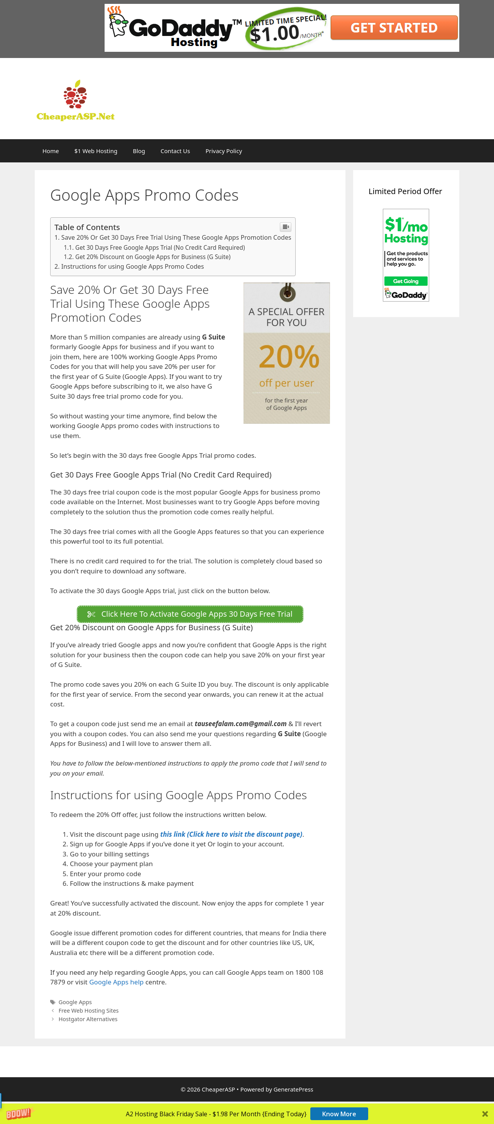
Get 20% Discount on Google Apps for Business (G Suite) (152, 257)
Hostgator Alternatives (88, 1021)
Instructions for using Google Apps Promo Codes (132, 266)
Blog (139, 151)
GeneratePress (293, 1091)
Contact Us (175, 151)
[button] (247, 1114)
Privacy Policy (223, 151)
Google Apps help (117, 983)
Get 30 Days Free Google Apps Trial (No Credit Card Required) (160, 247)
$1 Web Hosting (95, 151)
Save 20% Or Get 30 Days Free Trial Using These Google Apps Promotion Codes (176, 237)
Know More (339, 1114)
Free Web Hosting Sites (89, 1012)
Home (50, 151)
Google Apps (75, 1004)
